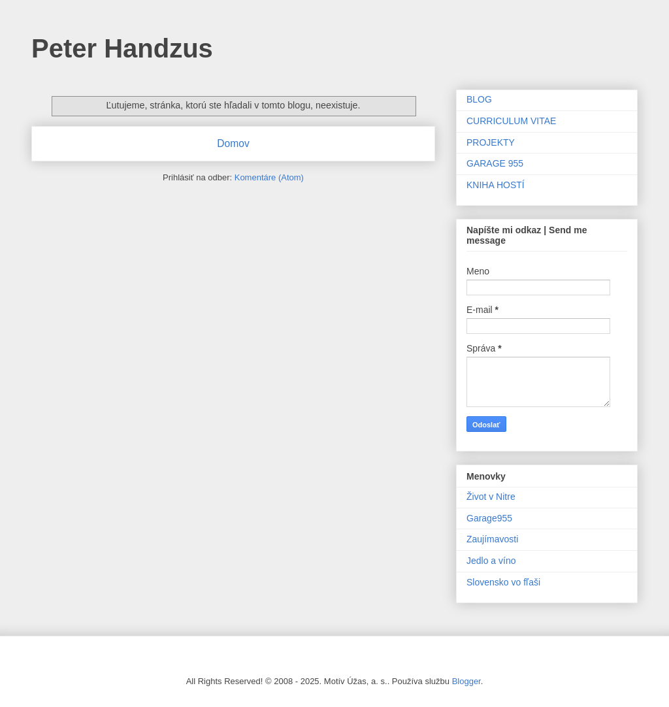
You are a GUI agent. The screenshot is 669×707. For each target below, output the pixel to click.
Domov (233, 143)
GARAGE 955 (494, 163)
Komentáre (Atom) (269, 177)
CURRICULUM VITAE (511, 121)
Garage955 (489, 518)
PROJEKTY (490, 142)
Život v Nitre (490, 496)
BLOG (479, 99)
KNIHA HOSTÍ (495, 185)
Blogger (466, 681)
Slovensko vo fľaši (503, 582)
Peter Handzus (122, 48)
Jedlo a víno (491, 560)
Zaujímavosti (492, 539)
